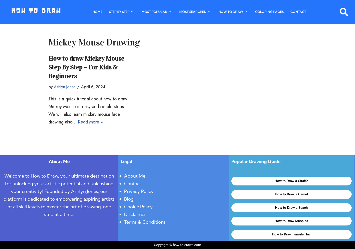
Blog (129, 199)
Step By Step (121, 12)
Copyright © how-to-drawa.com (177, 245)
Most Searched (194, 12)
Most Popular (156, 12)
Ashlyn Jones (64, 87)
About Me (134, 176)
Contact (298, 12)
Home (97, 12)
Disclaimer (135, 214)
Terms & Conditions (145, 222)
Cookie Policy (138, 206)
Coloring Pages (269, 12)
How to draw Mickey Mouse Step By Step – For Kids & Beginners (86, 67)
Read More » (90, 122)
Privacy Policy (139, 191)
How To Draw (232, 12)
